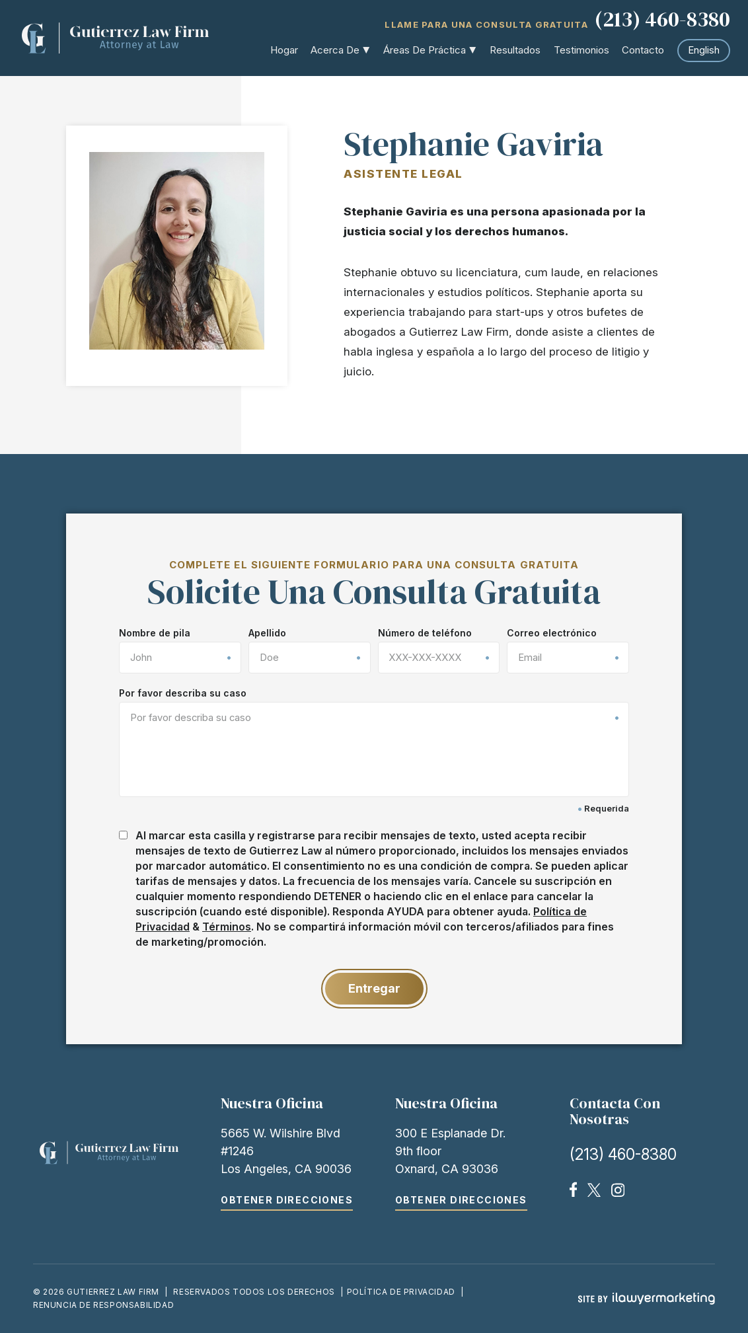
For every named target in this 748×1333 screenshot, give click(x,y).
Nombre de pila (154, 633)
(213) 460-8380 (662, 20)
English (704, 50)
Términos (226, 926)
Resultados (515, 50)
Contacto (643, 50)
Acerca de (335, 50)
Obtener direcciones (287, 1199)
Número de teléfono (425, 633)
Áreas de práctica (424, 50)
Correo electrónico (552, 633)
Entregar (374, 988)
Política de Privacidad (401, 1292)
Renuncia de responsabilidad (103, 1305)
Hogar (284, 50)
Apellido (267, 633)
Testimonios (581, 50)
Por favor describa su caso (182, 693)
